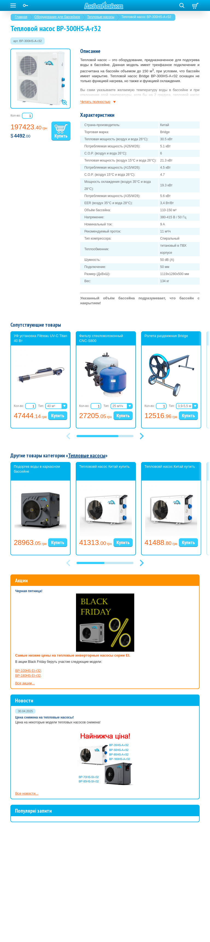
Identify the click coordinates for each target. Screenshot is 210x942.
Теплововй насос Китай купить (104, 466)
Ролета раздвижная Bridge (166, 336)
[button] (141, 436)
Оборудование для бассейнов (57, 17)
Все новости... (26, 793)
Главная (21, 17)
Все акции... (25, 683)
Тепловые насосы (100, 17)
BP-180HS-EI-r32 (27, 676)
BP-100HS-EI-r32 (27, 671)
